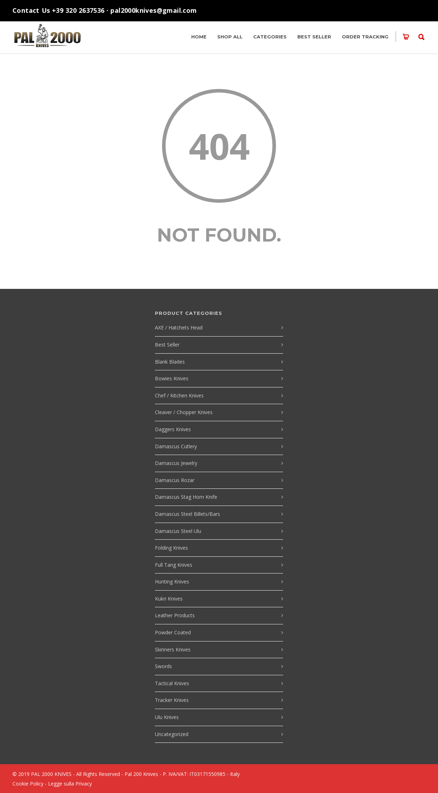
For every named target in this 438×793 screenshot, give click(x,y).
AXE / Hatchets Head (179, 327)
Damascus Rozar (174, 480)
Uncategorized (171, 734)
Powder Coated (173, 632)
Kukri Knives (169, 598)
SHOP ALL (230, 36)
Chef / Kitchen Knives (179, 395)
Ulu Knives (167, 717)
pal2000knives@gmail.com (153, 10)
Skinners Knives (173, 649)
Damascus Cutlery (176, 446)
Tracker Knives (172, 700)
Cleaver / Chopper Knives (184, 412)
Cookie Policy (27, 783)
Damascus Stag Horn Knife (186, 496)
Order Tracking (365, 36)
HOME (199, 36)
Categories (270, 36)
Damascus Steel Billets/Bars (187, 514)
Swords (163, 666)
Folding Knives (171, 547)
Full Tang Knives (173, 564)
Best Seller (314, 36)
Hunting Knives (172, 581)
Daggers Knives (173, 429)
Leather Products (175, 615)
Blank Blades (170, 361)
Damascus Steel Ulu (178, 531)
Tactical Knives (172, 683)
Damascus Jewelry (176, 463)
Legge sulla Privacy (70, 783)
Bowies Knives (171, 378)
